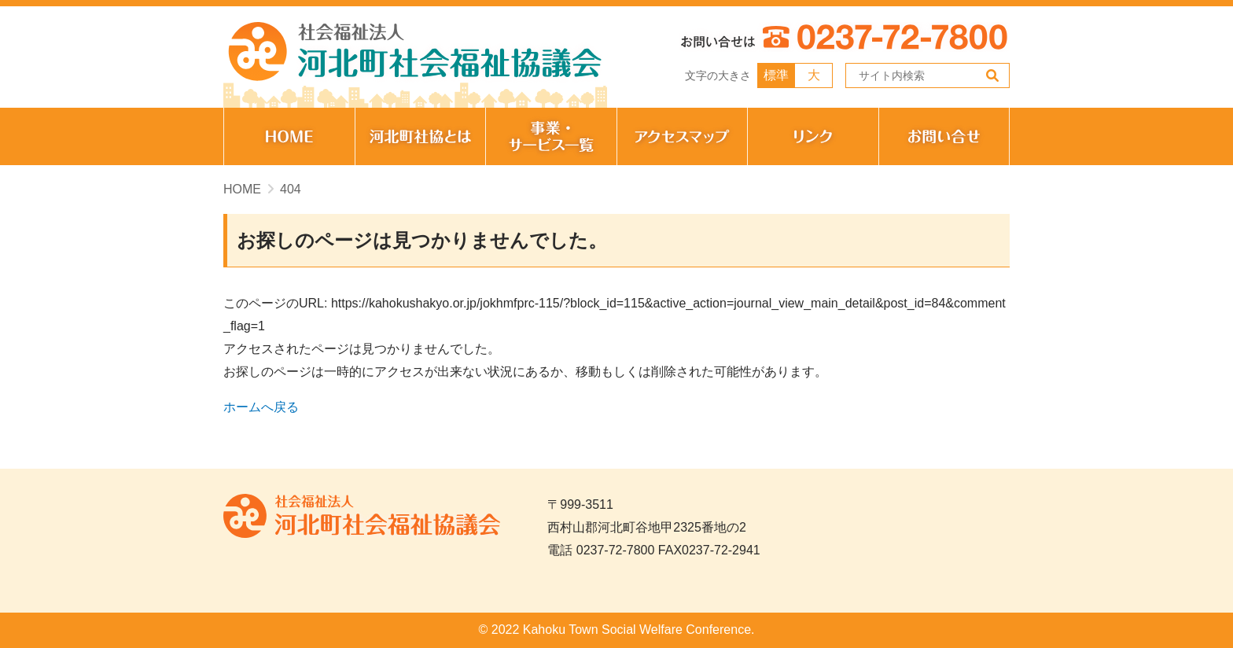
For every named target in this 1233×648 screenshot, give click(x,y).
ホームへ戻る (261, 407)
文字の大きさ (718, 75)
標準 (776, 75)
